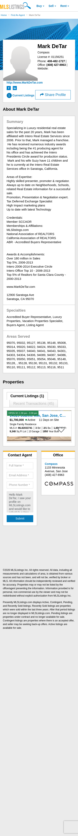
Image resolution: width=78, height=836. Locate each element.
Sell (51, 6)
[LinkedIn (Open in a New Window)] (15, 87)
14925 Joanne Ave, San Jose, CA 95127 (43, 416)
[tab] (27, 396)
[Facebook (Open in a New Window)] (9, 87)
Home (4, 15)
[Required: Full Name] (20, 465)
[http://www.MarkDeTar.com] (25, 82)
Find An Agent (18, 15)
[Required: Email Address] (20, 475)
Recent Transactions (33, 403)
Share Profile (53, 95)
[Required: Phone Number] (20, 485)
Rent (63, 6)
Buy (39, 6)
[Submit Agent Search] (20, 518)
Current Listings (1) (27, 396)
